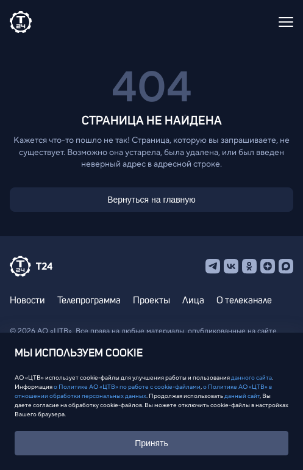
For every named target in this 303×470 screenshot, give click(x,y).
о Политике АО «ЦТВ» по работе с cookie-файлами (127, 386)
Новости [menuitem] (27, 300)
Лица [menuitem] (193, 300)
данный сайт (242, 395)
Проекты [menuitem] (151, 300)
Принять (151, 443)
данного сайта (251, 377)
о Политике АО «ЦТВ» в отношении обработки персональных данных (143, 391)
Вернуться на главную (151, 199)
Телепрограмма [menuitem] (89, 300)
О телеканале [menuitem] (244, 300)
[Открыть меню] (286, 22)
